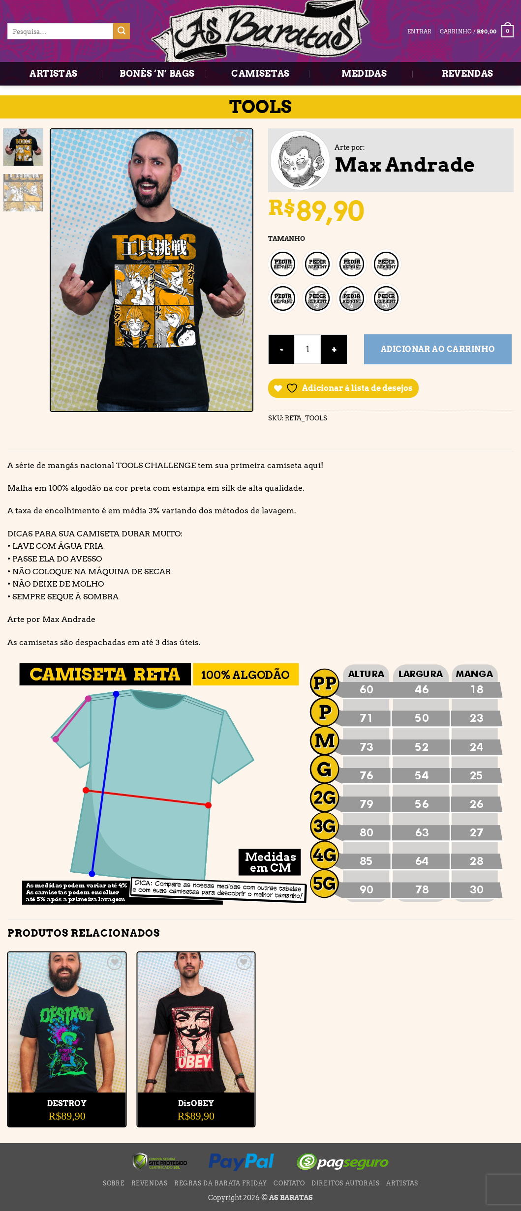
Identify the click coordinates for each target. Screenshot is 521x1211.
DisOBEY (196, 1103)
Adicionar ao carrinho (438, 349)
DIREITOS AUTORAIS (345, 1183)
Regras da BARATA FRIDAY (220, 1183)
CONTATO (289, 1183)
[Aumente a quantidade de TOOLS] (334, 349)
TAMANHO (286, 238)
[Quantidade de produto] (307, 349)
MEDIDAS (364, 73)
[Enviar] (121, 31)
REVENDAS (467, 73)
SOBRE (113, 1183)
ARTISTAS (53, 73)
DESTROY (67, 1103)
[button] (477, 31)
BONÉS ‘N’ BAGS (157, 73)
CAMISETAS (260, 73)
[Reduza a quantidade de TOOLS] (281, 349)
